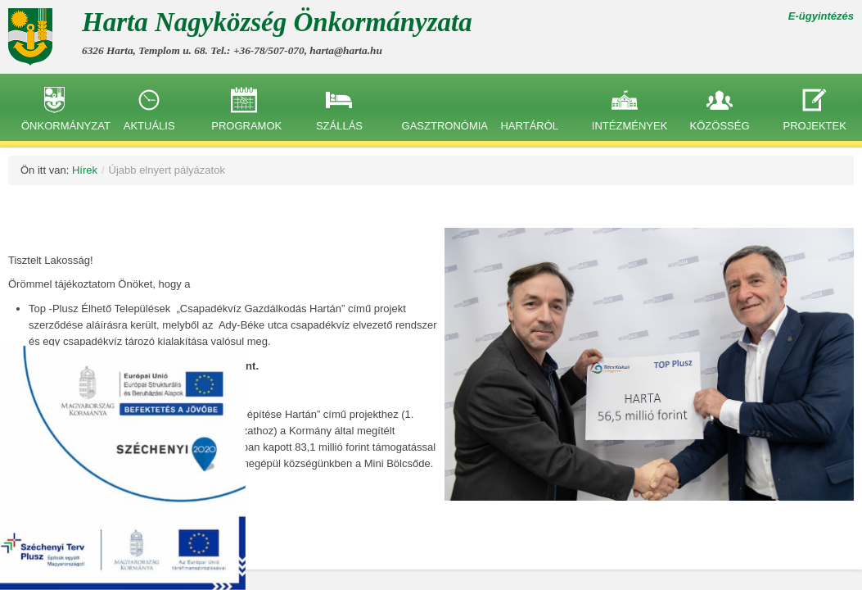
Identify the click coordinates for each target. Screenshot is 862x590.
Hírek (84, 170)
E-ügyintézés (821, 16)
